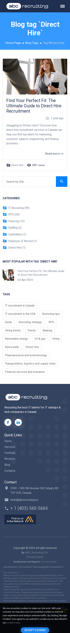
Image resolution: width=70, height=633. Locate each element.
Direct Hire (17, 165)
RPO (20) (11, 214)
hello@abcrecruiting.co (24, 499)
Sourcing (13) (14, 221)
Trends (31, 330)
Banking (47, 330)
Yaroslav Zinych (49, 561)
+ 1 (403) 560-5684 (29, 508)
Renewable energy (16, 338)
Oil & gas (40, 338)
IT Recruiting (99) (16, 208)
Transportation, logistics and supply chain (30, 363)
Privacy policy (35, 557)
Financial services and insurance (25, 372)
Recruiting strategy (30, 322)
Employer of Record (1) (20, 241)
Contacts (9, 470)
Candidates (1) (14, 234)
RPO (51, 322)
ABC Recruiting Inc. (37, 552)
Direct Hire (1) (14, 247)
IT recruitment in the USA (20, 314)
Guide (8, 322)
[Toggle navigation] (63, 6)
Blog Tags (32, 43)
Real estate (12, 347)
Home (8, 441)
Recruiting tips (51, 314)
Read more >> (54, 153)
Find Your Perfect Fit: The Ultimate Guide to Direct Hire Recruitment (33, 106)
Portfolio (9, 453)
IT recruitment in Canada (19, 305)
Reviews (9, 458)
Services (9, 447)
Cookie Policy (13, 622)
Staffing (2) (12, 227)
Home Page (13, 43)
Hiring (55, 338)
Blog (7, 464)
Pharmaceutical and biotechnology (26, 355)
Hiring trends (13, 330)
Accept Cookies (35, 630)
